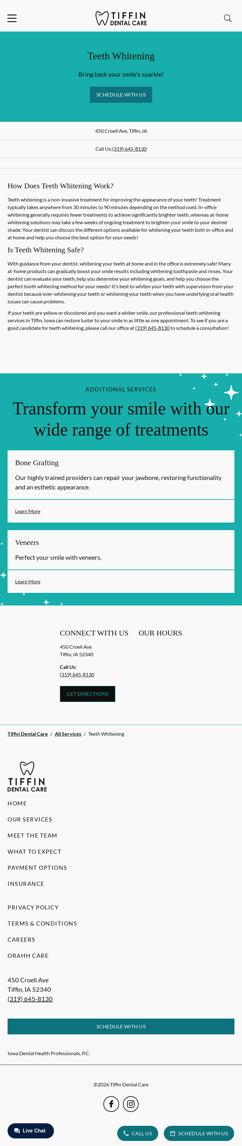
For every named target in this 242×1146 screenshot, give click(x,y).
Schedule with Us (121, 94)
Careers (22, 939)
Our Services (30, 819)
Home (17, 803)
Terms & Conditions (42, 923)
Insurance (26, 883)
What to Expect (34, 851)
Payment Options (37, 867)
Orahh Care (28, 955)
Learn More (27, 511)
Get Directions (87, 694)
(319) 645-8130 (129, 149)
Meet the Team (33, 835)
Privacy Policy (33, 907)
